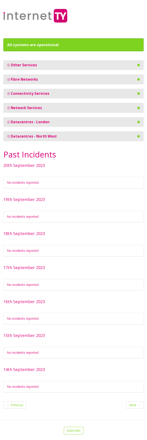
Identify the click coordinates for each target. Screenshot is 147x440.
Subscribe (74, 430)
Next (134, 405)
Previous (15, 405)
